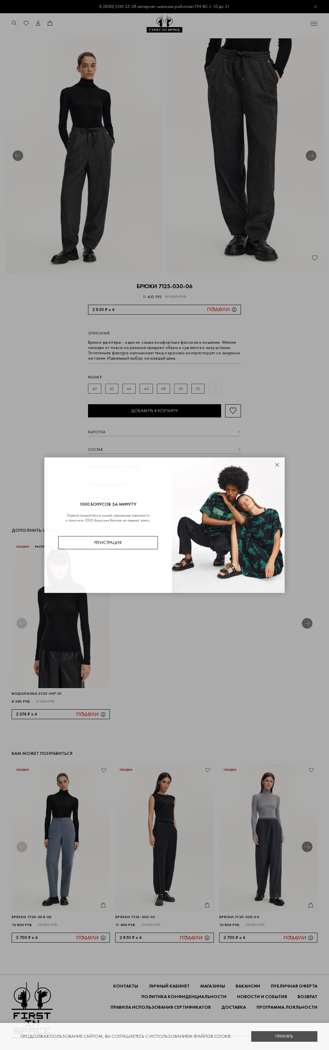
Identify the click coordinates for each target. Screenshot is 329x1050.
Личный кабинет (169, 986)
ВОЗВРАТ (307, 996)
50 (180, 388)
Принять (284, 1036)
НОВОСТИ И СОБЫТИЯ (262, 996)
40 (94, 388)
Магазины (212, 986)
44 (129, 388)
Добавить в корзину (154, 410)
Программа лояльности (287, 1007)
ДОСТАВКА (233, 1007)
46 (146, 388)
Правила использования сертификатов (161, 1007)
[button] (17, 155)
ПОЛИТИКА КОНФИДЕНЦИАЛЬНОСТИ (183, 996)
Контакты (125, 986)
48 (163, 388)
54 (215, 388)
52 (198, 388)
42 (112, 388)
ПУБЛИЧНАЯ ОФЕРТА (294, 986)
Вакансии (248, 986)
